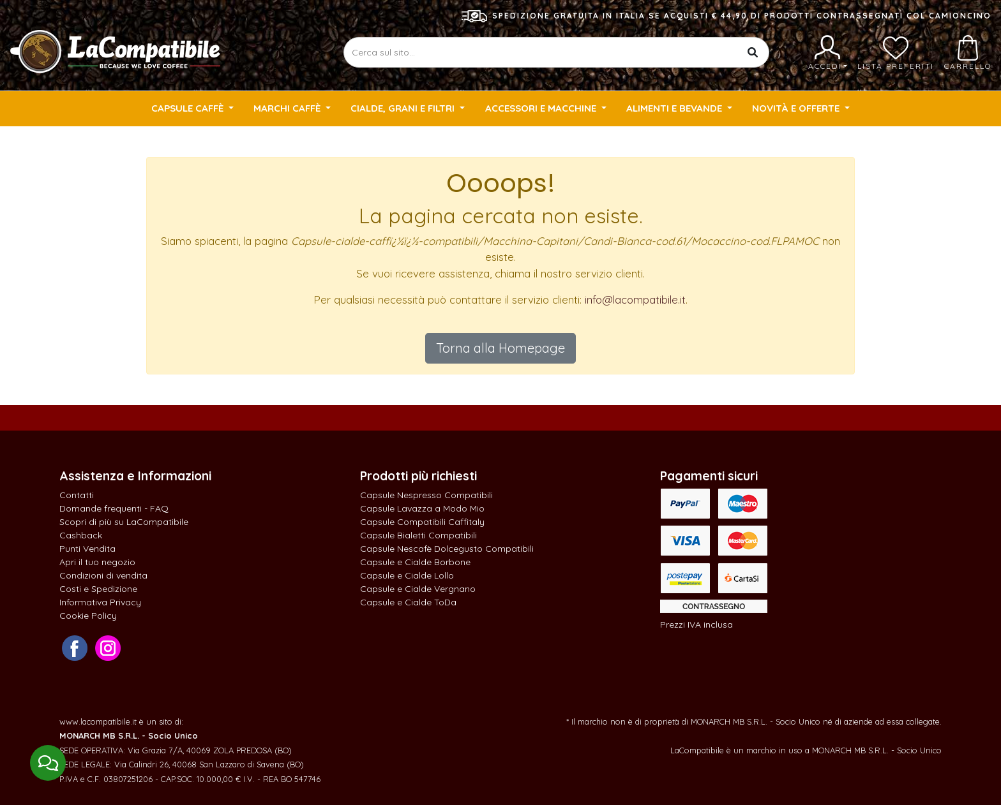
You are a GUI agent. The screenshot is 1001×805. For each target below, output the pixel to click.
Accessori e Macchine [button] (542, 108)
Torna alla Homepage (500, 348)
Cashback (80, 535)
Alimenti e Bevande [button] (675, 108)
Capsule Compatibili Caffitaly (422, 522)
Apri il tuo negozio (97, 562)
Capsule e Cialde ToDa (408, 602)
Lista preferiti (895, 53)
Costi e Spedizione (98, 589)
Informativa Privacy (100, 602)
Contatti (76, 495)
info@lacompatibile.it (635, 299)
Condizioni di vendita (103, 575)
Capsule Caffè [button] (188, 108)
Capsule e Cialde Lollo (407, 575)
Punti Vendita (87, 548)
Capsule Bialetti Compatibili (418, 535)
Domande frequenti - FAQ (114, 508)
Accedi (827, 53)
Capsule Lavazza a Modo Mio (422, 508)
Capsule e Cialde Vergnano (418, 589)
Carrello (967, 53)
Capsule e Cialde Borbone (415, 562)
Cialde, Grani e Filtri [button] (403, 108)
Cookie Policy (88, 615)
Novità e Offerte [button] (797, 108)
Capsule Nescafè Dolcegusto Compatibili (447, 548)
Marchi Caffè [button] (288, 108)
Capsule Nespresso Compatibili (426, 495)
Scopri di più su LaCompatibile (123, 522)
